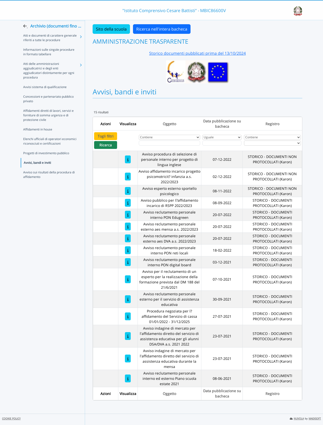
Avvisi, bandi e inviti (37, 172)
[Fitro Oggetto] (169, 143)
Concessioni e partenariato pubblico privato (48, 108)
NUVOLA (297, 418)
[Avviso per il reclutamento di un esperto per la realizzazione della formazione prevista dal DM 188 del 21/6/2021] (128, 279)
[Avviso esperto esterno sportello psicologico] (128, 191)
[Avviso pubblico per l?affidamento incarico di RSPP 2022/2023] (128, 203)
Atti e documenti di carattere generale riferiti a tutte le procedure (50, 47)
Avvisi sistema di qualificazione (45, 96)
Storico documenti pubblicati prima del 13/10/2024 (197, 53)
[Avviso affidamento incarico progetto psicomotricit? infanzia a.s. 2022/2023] (128, 176)
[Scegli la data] (221, 143)
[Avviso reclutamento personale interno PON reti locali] (128, 250)
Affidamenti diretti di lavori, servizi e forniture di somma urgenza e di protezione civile (48, 124)
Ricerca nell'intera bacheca (161, 29)
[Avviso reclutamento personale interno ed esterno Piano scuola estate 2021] (128, 378)
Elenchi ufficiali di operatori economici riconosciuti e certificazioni (49, 150)
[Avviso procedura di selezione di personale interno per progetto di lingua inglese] (128, 159)
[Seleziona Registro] (272, 143)
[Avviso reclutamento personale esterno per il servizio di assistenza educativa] (128, 299)
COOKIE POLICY (11, 418)
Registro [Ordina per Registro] (272, 123)
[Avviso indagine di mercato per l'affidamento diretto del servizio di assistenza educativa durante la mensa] (128, 358)
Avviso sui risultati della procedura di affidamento (49, 184)
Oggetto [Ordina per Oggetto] (169, 123)
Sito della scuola (111, 29)
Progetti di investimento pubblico (46, 163)
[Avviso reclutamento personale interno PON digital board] (128, 262)
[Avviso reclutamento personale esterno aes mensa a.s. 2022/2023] (128, 226)
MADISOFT (315, 418)
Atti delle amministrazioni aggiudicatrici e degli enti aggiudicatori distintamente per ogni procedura (48, 80)
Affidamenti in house (37, 139)
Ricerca (105, 145)
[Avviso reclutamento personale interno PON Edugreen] (128, 215)
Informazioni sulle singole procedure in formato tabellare (48, 61)
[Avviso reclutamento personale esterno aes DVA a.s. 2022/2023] (128, 238)
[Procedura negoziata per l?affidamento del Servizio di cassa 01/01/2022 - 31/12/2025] (128, 316)
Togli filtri (106, 136)
